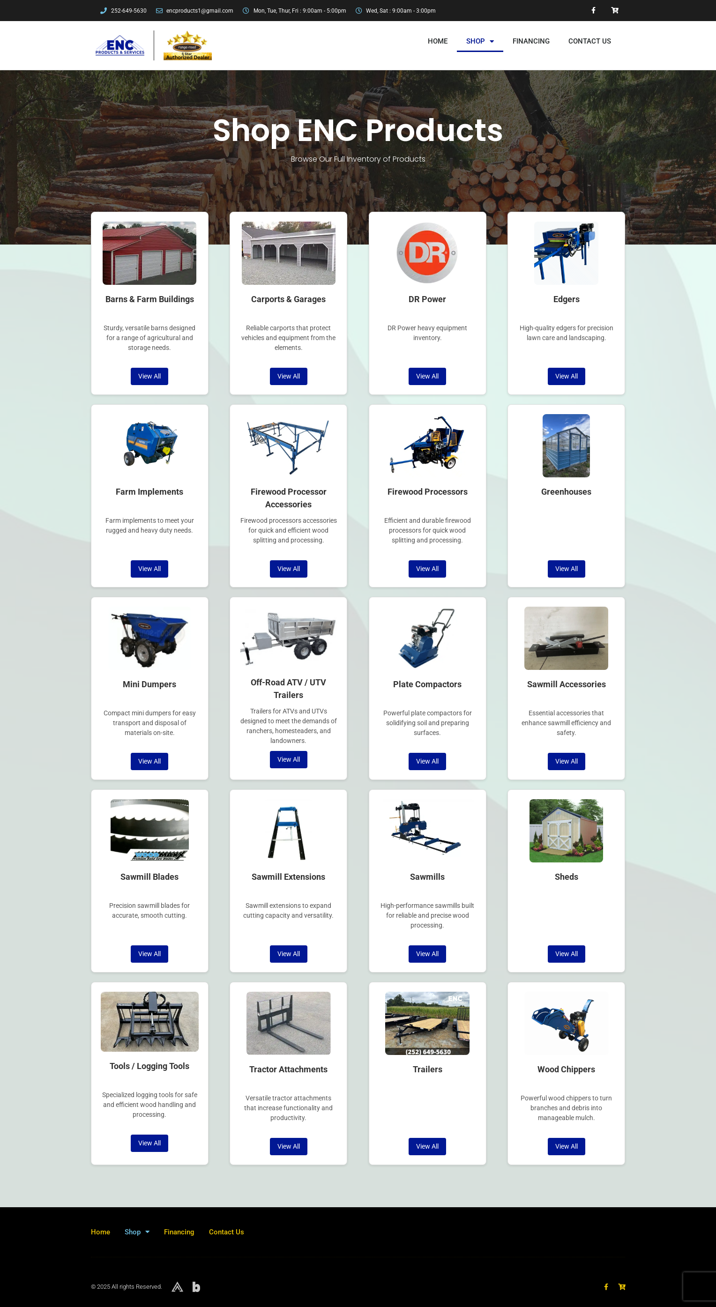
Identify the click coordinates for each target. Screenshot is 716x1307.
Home (438, 41)
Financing (531, 41)
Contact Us (589, 41)
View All (149, 376)
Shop (480, 41)
